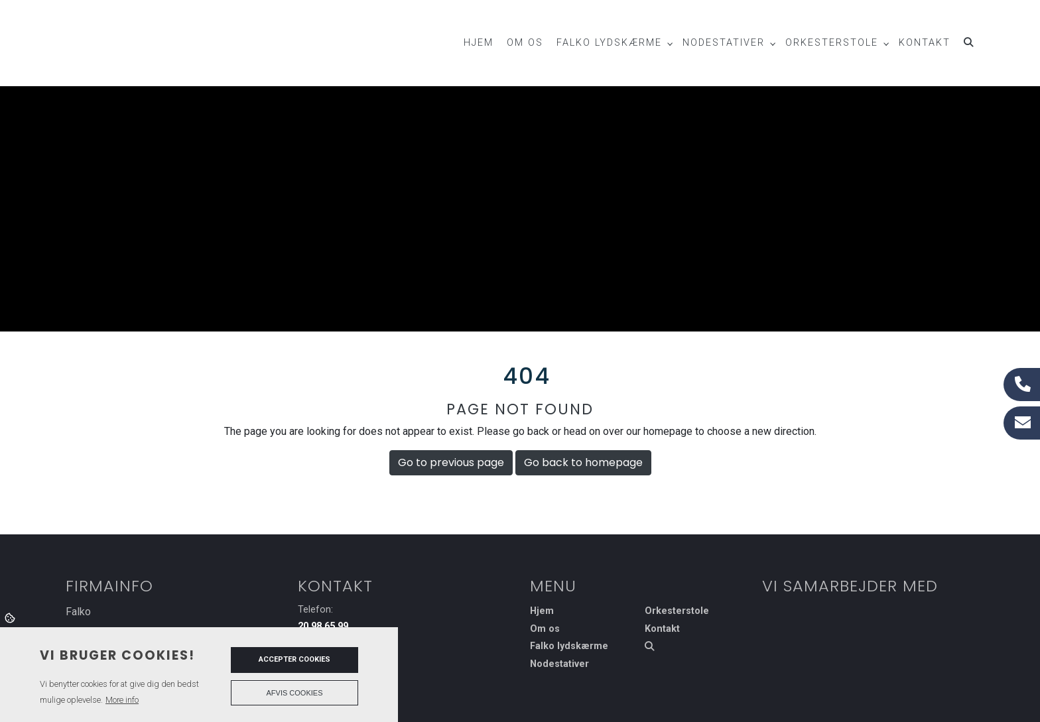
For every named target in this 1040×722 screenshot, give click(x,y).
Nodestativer (559, 664)
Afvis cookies (295, 693)
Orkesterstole (677, 611)
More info (122, 700)
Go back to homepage (583, 462)
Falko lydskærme (569, 646)
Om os (545, 629)
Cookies (11, 617)
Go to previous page (451, 462)
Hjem (542, 611)
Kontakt (662, 629)
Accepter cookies (294, 659)
